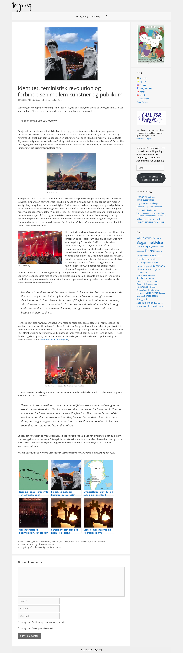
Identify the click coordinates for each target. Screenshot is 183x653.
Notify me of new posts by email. (37, 628)
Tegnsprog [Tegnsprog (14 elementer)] (158, 303)
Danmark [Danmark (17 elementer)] (140, 251)
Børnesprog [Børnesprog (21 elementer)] (146, 246)
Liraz (77, 541)
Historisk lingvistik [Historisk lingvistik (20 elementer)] (153, 269)
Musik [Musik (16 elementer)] (156, 284)
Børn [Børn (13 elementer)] (138, 247)
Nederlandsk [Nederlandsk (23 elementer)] (142, 286)
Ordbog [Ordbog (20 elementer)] (153, 287)
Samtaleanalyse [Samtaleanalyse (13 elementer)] (153, 290)
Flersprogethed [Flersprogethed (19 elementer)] (143, 262)
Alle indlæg (95, 16)
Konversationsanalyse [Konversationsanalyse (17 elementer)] (145, 275)
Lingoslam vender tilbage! (147, 203)
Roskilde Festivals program (54, 339)
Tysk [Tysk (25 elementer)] (150, 306)
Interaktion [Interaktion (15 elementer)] (140, 272)
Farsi (38, 541)
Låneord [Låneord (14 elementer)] (151, 278)
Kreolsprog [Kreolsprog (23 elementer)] (141, 278)
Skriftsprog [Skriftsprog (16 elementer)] (140, 293)
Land (71, 541)
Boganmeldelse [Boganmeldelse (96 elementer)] (149, 242)
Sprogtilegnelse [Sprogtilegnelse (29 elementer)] (145, 302)
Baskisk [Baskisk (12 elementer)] (158, 238)
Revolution (84, 541)
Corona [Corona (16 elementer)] (155, 247)
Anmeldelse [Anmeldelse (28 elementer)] (149, 237)
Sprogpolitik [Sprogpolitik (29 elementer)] (143, 299)
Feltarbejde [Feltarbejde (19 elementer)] (151, 259)
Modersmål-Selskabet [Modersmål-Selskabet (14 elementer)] (144, 284)
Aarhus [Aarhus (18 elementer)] (139, 238)
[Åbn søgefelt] (106, 16)
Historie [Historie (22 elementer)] (140, 269)
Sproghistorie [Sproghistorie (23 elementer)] (151, 296)
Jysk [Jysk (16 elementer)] (147, 272)
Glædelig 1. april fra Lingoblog (149, 206)
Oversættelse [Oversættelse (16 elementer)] (141, 290)
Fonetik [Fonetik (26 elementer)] (154, 262)
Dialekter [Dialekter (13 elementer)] (158, 256)
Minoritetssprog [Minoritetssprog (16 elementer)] (142, 281)
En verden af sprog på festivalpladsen (37, 544)
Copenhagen (29, 541)
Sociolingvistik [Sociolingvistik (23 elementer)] (153, 292)
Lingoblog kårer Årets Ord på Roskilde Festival (40, 547)
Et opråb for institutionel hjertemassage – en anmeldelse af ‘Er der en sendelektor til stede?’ (151, 213)
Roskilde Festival (97, 541)
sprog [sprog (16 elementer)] (162, 293)
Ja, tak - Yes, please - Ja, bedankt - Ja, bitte (151, 178)
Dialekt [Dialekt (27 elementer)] (151, 255)
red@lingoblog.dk (143, 138)
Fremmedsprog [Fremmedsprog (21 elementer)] (143, 266)
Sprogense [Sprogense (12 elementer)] (140, 296)
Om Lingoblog (81, 16)
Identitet (55, 541)
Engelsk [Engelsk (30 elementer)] (140, 259)
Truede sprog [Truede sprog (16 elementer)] (141, 306)
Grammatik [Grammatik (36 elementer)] (158, 266)
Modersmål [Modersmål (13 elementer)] (154, 281)
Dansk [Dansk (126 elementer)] (150, 250)
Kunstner (64, 541)
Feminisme (45, 541)
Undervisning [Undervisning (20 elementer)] (159, 306)
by (21, 541)
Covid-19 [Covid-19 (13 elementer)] (162, 247)
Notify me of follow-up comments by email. (42, 622)
